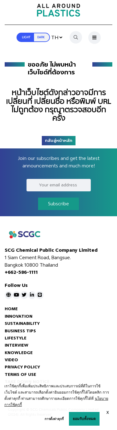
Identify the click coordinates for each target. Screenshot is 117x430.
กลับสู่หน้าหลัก (58, 141)
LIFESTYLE (16, 338)
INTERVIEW (16, 345)
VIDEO (11, 360)
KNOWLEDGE (19, 352)
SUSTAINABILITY (22, 323)
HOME (11, 309)
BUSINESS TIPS (20, 331)
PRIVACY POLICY (22, 367)
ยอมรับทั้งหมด (84, 419)
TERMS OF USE (20, 374)
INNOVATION (18, 316)
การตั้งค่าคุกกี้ (54, 419)
